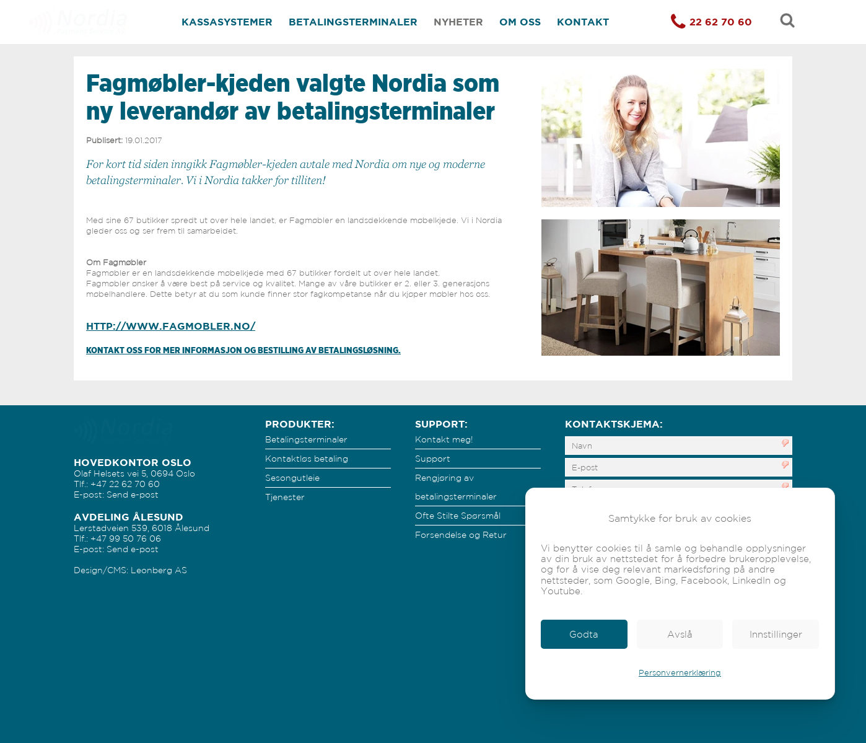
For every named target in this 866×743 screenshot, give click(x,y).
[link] (584, 634)
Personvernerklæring (680, 672)
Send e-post (133, 494)
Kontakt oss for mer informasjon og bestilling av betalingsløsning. (243, 350)
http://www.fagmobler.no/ (170, 326)
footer (577, 704)
